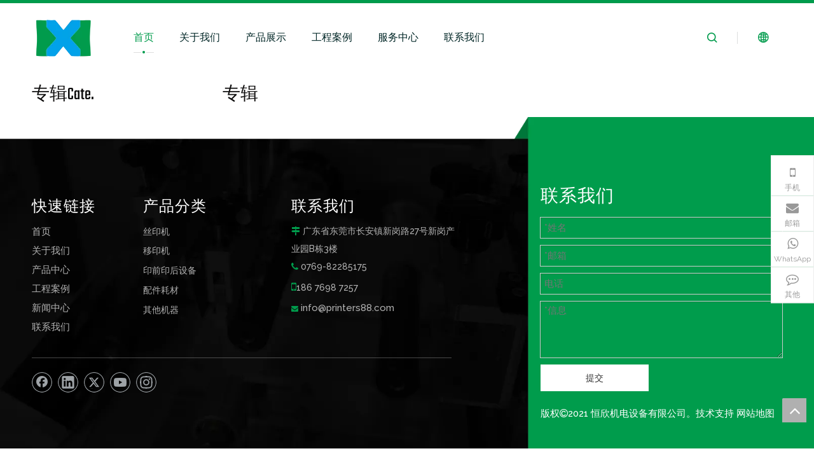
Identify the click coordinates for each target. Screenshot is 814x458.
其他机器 (161, 309)
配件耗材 (161, 290)
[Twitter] (94, 382)
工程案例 (332, 37)
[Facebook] (42, 382)
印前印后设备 (170, 270)
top (794, 410)
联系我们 (464, 37)
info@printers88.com (347, 308)
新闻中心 (51, 308)
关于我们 (199, 37)
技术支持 (715, 413)
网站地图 (755, 413)
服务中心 (398, 37)
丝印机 (156, 231)
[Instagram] (146, 382)
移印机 (156, 250)
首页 (144, 37)
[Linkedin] (68, 382)
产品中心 (51, 269)
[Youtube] (120, 382)
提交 (595, 378)
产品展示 (265, 37)
